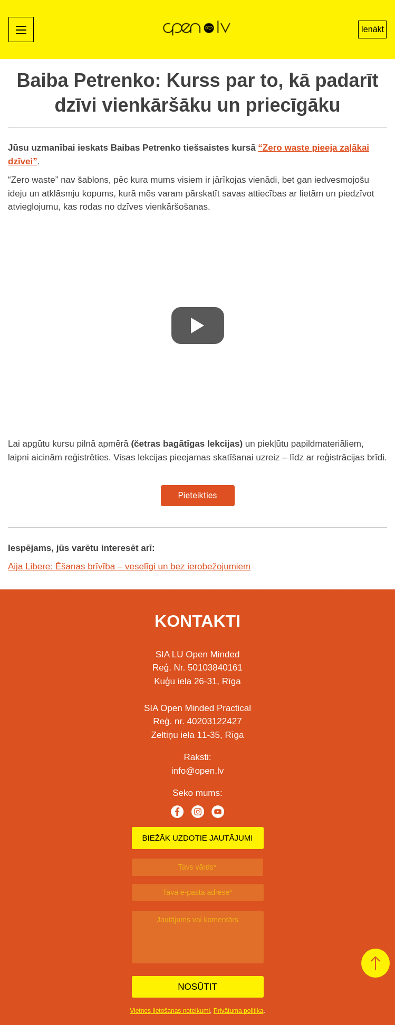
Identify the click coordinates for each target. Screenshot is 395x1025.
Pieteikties (197, 495)
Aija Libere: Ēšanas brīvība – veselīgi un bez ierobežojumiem (129, 566)
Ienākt (372, 29)
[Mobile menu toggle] (21, 29)
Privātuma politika (239, 1010)
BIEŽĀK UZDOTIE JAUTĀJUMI (197, 837)
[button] (375, 963)
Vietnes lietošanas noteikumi (170, 1010)
